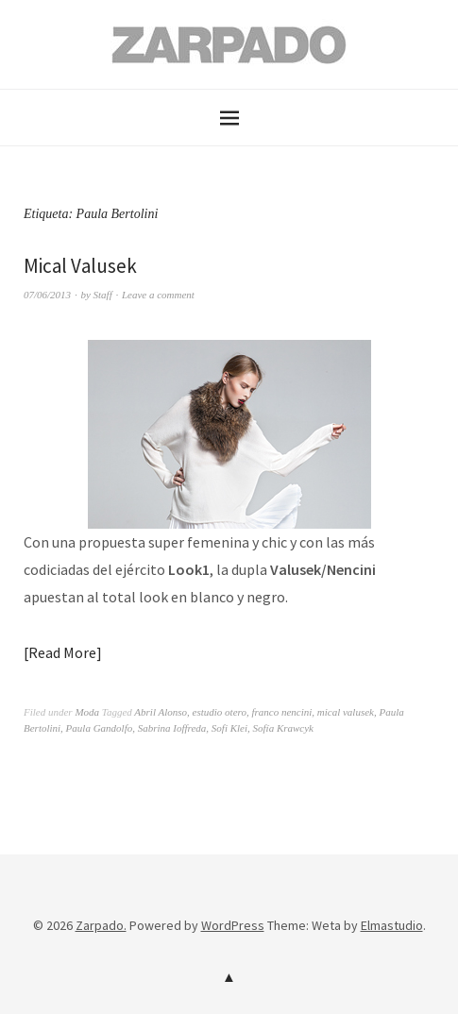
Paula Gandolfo (99, 728)
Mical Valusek (80, 266)
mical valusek (345, 712)
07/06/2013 (47, 294)
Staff (102, 294)
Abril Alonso (160, 712)
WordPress (232, 925)
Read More (62, 652)
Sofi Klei (229, 728)
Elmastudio (392, 925)
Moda (87, 712)
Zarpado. (101, 925)
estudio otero (219, 712)
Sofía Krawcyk (283, 728)
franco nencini (281, 712)
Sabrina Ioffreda (172, 728)
